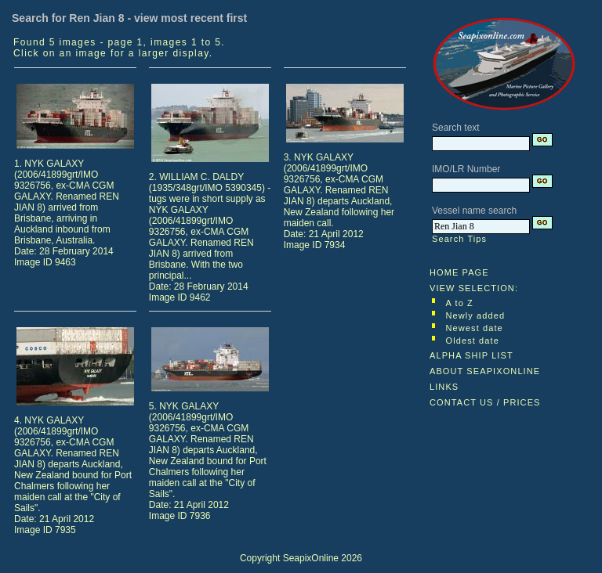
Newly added (476, 315)
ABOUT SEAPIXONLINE (485, 371)
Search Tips (459, 238)
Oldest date (472, 340)
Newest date (474, 328)
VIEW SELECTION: (474, 288)
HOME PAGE (459, 272)
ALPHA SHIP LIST (471, 355)
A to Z (459, 303)
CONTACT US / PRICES (485, 402)
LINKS (444, 386)
